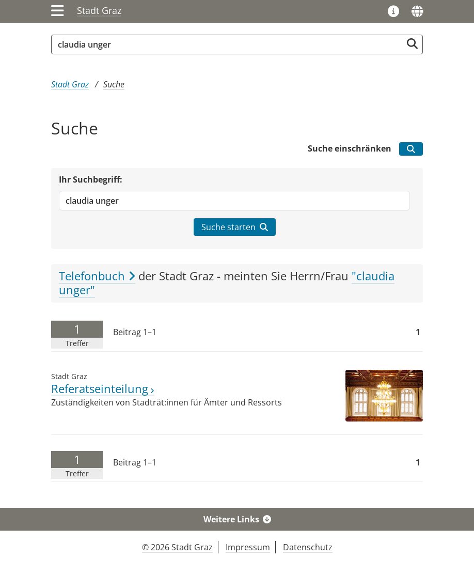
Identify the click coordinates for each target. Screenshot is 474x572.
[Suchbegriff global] (229, 44)
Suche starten (234, 227)
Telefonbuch (97, 276)
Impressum (248, 547)
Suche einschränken (349, 148)
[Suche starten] (412, 43)
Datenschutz (308, 547)
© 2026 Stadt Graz (177, 547)
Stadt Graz (99, 10)
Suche (113, 84)
